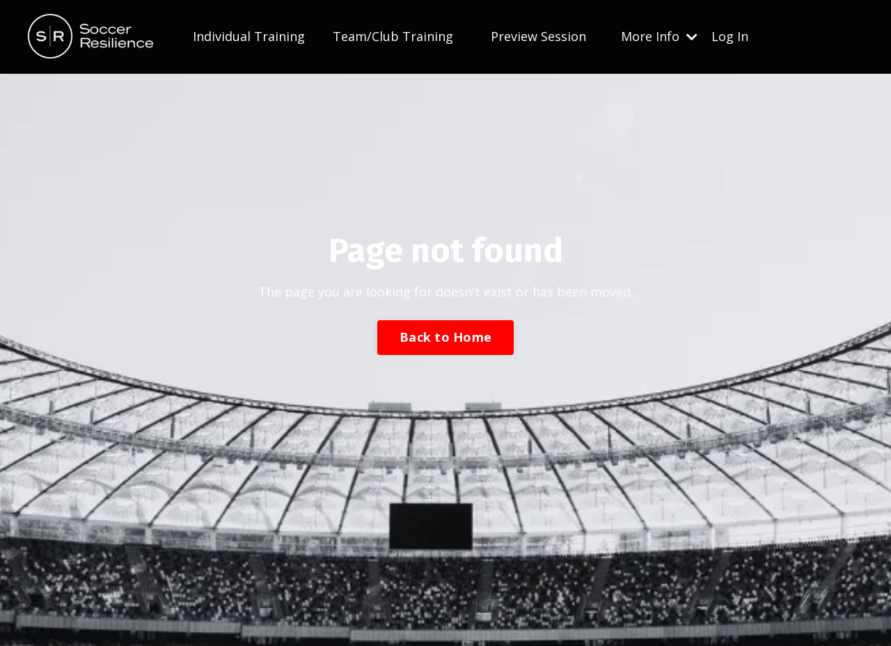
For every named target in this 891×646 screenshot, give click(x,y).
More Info (659, 36)
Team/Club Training (393, 36)
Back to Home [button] (445, 337)
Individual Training (249, 36)
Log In (729, 36)
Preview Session (538, 36)
